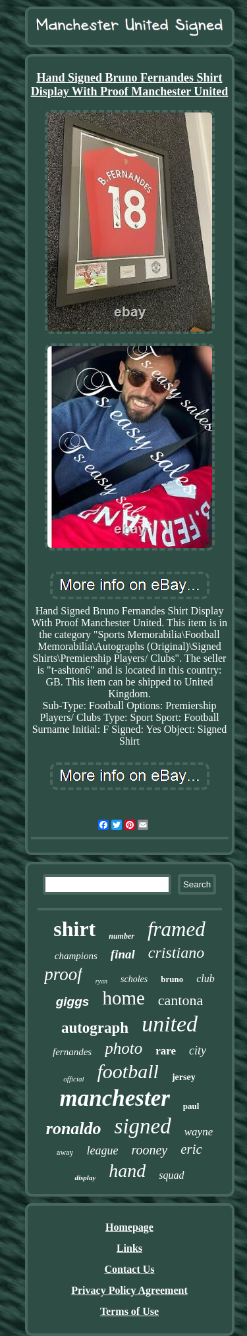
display (85, 1177)
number (121, 936)
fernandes (72, 1052)
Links (129, 1248)
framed (177, 929)
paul (191, 1106)
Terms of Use (129, 1311)
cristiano (176, 952)
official (73, 1079)
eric (191, 1149)
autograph (94, 1028)
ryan (101, 981)
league (102, 1150)
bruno (172, 979)
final (123, 954)
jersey (184, 1077)
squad (171, 1175)
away (65, 1152)
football (128, 1071)
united (170, 1024)
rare (165, 1051)
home (123, 997)
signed (143, 1126)
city (197, 1050)
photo (123, 1048)
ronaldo (73, 1128)
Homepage (129, 1227)
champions (76, 956)
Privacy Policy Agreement (129, 1290)
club (205, 978)
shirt (74, 929)
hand (127, 1170)
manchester (115, 1098)
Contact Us (130, 1269)
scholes (134, 979)
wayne (198, 1132)
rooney (149, 1150)
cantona (180, 1000)
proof (63, 974)
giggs (73, 1001)
